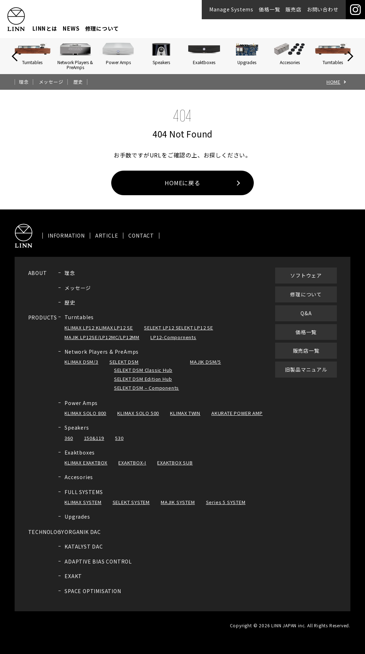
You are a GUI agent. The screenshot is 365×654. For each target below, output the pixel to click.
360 (69, 443)
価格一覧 (269, 9)
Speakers (77, 433)
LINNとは (44, 28)
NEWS (71, 28)
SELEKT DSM (124, 367)
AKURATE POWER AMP (237, 419)
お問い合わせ (323, 9)
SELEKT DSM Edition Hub (143, 384)
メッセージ (51, 82)
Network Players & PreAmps (102, 357)
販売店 (293, 9)
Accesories (79, 482)
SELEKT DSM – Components (146, 393)
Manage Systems (231, 9)
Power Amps (81, 408)
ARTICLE (106, 242)
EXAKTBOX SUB (175, 468)
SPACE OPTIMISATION (93, 596)
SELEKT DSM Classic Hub (143, 375)
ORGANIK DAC (83, 537)
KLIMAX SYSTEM (83, 508)
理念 (24, 82)
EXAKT (73, 582)
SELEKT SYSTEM (131, 508)
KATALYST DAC (84, 552)
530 (119, 443)
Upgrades (77, 522)
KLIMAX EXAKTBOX (86, 468)
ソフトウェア (306, 281)
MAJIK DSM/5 (205, 367)
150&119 (94, 443)
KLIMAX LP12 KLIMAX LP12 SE (99, 333)
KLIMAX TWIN (185, 419)
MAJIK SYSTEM (178, 508)
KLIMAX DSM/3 (81, 367)
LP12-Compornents (173, 342)
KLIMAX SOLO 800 (85, 419)
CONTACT (141, 242)
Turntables (79, 323)
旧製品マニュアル (306, 375)
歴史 (78, 82)
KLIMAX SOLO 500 (138, 419)
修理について (102, 28)
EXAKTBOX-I (132, 468)
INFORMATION (66, 242)
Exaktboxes (80, 458)
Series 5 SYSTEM (226, 508)
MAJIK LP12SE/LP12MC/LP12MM (102, 342)
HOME (333, 82)
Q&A (306, 318)
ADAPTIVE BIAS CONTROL (98, 567)
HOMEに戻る (182, 182)
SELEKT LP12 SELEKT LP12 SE (178, 333)
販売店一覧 (306, 356)
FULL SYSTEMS (84, 497)
